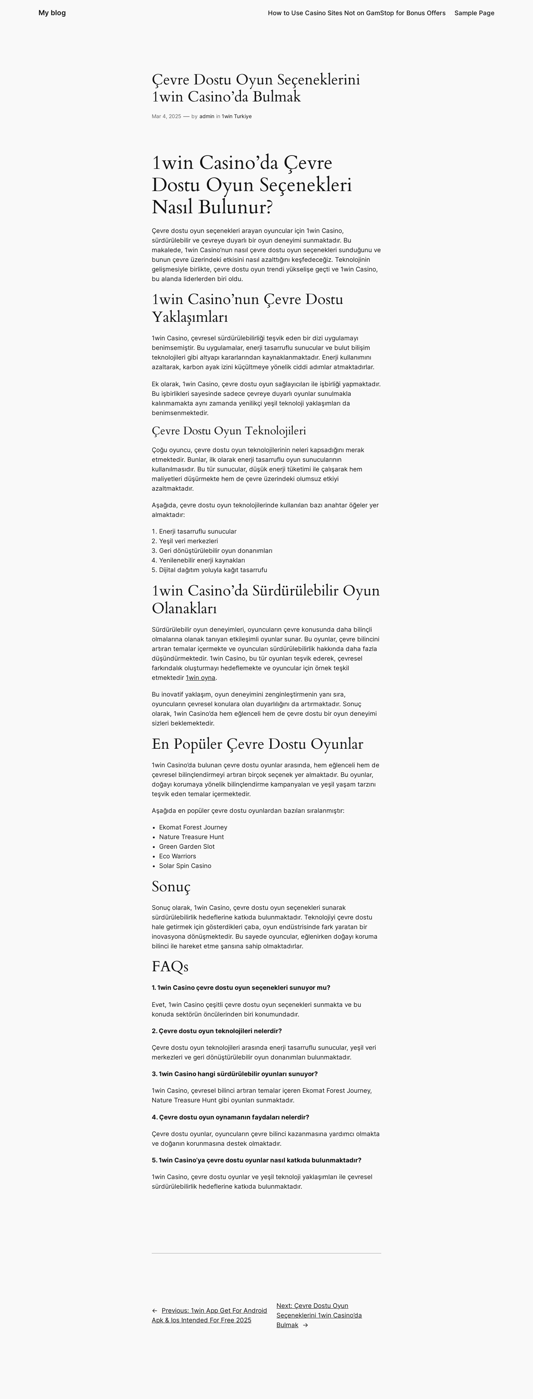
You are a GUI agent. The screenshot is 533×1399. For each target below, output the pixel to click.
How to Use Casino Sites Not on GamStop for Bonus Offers (357, 13)
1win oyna (200, 677)
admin (207, 116)
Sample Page (475, 13)
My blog (52, 12)
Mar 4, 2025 (166, 116)
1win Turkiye (237, 116)
